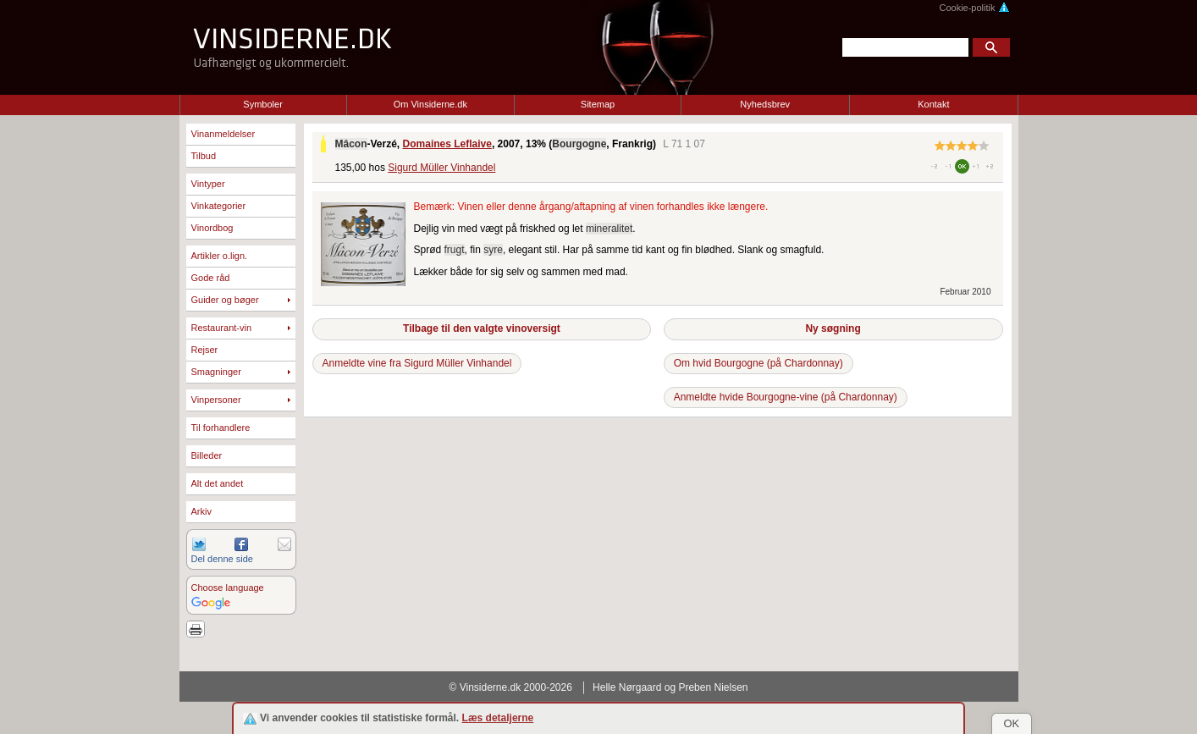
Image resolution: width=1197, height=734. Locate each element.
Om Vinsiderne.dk (430, 104)
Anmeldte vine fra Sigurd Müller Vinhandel (417, 363)
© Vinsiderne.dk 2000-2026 (511, 687)
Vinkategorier (218, 206)
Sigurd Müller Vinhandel (441, 168)
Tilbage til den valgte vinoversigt (481, 328)
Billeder (207, 455)
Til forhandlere (221, 427)
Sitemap (598, 104)
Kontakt (933, 104)
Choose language (227, 587)
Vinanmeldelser (223, 134)
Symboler (262, 104)
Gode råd (210, 278)
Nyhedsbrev (765, 104)
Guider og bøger (225, 300)
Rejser (204, 350)
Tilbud (204, 156)
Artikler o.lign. (219, 256)
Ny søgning (832, 328)
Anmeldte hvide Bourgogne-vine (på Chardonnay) (785, 397)
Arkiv (201, 511)
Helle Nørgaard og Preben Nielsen (670, 687)
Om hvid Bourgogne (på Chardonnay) (758, 363)
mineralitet (609, 229)
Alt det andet (217, 483)
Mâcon (351, 144)
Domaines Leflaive (447, 144)
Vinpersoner (216, 400)
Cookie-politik (974, 8)
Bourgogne (579, 144)
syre (493, 250)
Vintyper (208, 184)
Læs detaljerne (498, 718)
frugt (454, 250)
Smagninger (216, 372)
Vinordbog (212, 228)
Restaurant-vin (221, 328)
